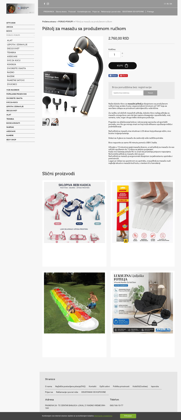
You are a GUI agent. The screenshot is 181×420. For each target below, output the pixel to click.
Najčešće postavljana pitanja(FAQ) (70, 341)
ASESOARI (12, 56)
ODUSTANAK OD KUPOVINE (134, 12)
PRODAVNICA (50, 12)
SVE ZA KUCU (13, 60)
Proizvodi (73, 12)
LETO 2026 (10, 23)
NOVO (9, 31)
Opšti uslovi (105, 341)
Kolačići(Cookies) (140, 341)
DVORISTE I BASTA (16, 68)
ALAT (9, 40)
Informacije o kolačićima (103, 416)
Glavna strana (62, 12)
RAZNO (10, 72)
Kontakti (92, 341)
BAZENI (10, 76)
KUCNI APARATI (13, 123)
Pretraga (152, 12)
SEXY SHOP (11, 139)
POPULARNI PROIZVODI (16, 94)
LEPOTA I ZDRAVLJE (17, 44)
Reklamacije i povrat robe (112, 12)
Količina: (112, 49)
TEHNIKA (11, 52)
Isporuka (155, 341)
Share (113, 76)
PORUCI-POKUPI (13, 35)
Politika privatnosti (121, 341)
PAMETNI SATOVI (15, 80)
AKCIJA (9, 27)
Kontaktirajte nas (85, 12)
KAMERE (9, 135)
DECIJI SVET (13, 48)
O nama (48, 341)
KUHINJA (11, 64)
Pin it (123, 76)
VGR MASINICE (12, 90)
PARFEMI (10, 127)
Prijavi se (97, 12)
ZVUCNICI (12, 84)
